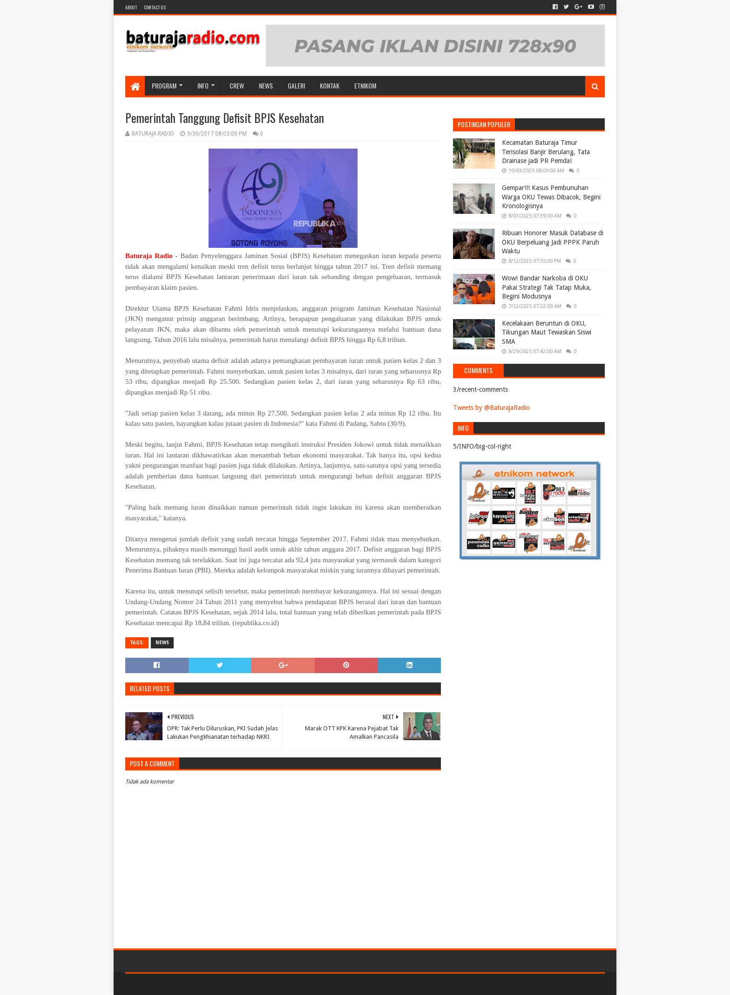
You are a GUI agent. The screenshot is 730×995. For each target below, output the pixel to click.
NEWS (266, 85)
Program (164, 85)
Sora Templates (177, 984)
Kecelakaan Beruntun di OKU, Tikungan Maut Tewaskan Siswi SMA (546, 332)
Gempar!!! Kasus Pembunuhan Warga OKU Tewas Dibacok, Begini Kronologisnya (551, 197)
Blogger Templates (230, 984)
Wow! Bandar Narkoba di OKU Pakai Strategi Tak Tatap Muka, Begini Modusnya (546, 287)
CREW (237, 85)
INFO (203, 85)
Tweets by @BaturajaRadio (491, 407)
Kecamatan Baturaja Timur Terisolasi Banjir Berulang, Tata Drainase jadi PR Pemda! (546, 151)
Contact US (155, 7)
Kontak (329, 85)
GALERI (296, 85)
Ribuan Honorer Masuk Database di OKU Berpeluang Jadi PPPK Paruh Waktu (552, 242)
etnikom (365, 85)
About (131, 7)
